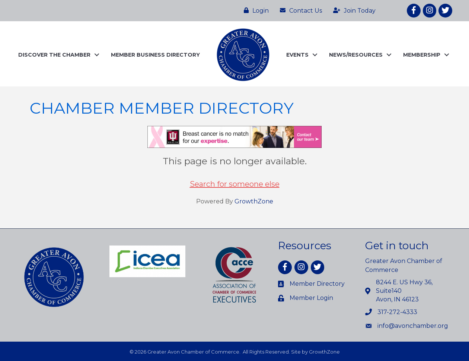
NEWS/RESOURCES (356, 54)
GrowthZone (253, 201)
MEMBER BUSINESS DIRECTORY (155, 54)
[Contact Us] (299, 10)
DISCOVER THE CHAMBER (54, 54)
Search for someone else (235, 184)
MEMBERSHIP (421, 54)
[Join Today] (352, 10)
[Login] (254, 10)
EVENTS (297, 54)
